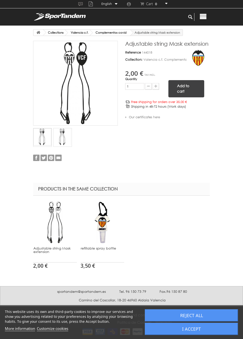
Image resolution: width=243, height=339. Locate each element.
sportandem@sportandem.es (81, 291)
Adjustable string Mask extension (52, 250)
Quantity (131, 79)
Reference (133, 52)
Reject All (191, 315)
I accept (191, 329)
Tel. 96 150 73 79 (132, 291)
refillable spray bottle (193, 248)
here (156, 117)
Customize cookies (52, 328)
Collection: (133, 59)
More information (20, 328)
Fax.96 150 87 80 (173, 291)
